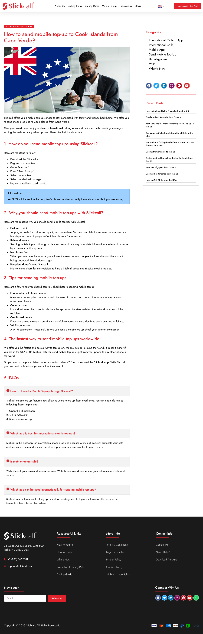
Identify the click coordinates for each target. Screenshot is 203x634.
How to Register (65, 545)
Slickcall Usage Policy (118, 574)
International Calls (161, 45)
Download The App (166, 559)
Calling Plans (75, 6)
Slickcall (8, 118)
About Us (60, 6)
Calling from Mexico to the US (160, 151)
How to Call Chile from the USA (161, 180)
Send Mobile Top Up (162, 54)
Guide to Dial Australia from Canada (163, 117)
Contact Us (162, 545)
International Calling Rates (71, 567)
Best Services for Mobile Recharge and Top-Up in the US (170, 125)
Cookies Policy (114, 567)
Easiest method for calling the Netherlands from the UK (169, 159)
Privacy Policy (113, 559)
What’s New (63, 559)
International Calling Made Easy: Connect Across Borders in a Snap (170, 144)
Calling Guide (64, 574)
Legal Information (116, 552)
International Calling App (166, 40)
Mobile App (157, 49)
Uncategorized (158, 59)
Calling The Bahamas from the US (162, 173)
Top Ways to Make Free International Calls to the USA (169, 134)
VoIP (152, 64)
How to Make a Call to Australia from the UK (167, 111)
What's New (157, 68)
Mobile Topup (109, 6)
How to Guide (64, 552)
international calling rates (63, 128)
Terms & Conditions (117, 545)
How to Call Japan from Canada (161, 167)
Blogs (138, 6)
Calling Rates (92, 6)
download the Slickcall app (93, 362)
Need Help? (163, 552)
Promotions (126, 6)
